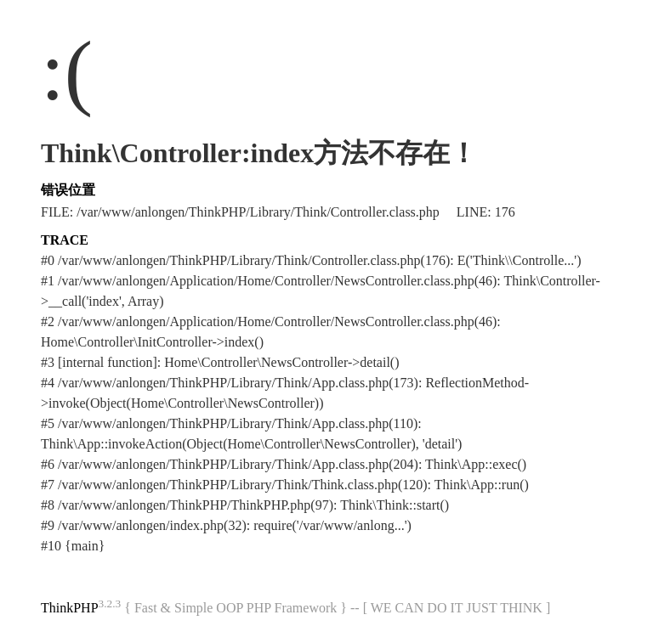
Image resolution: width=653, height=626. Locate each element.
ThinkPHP (70, 608)
